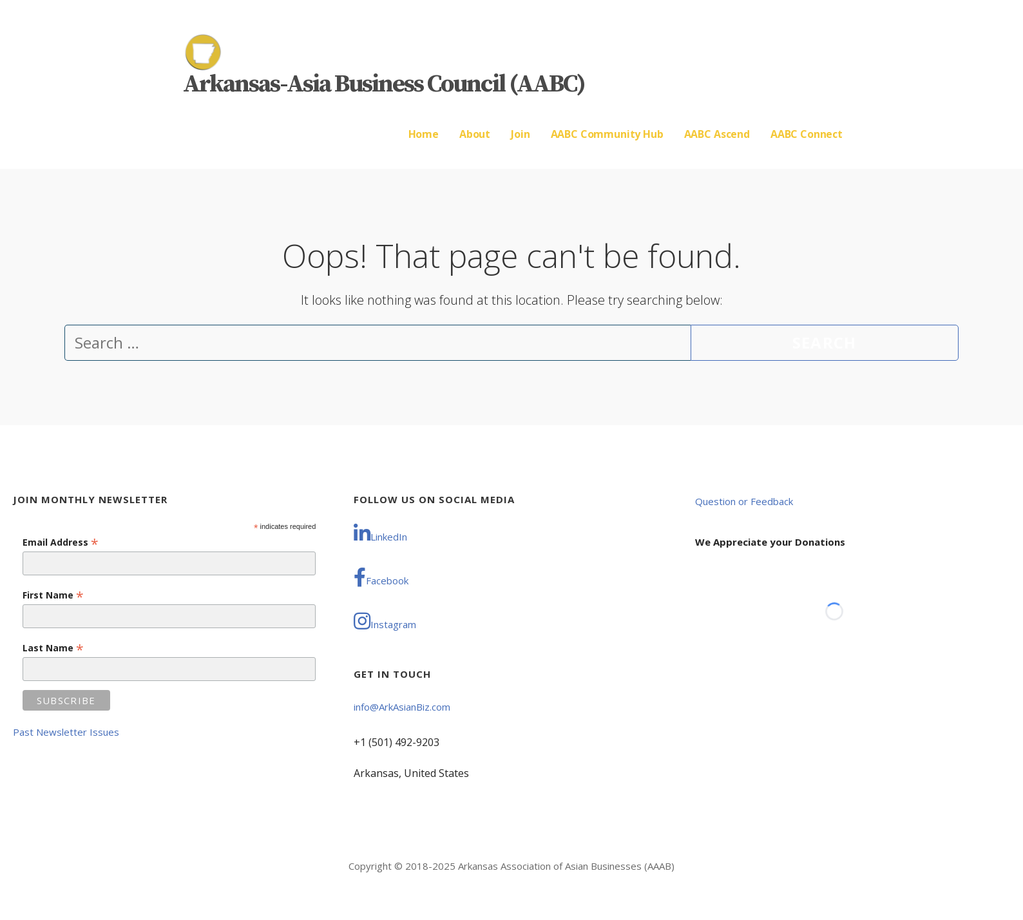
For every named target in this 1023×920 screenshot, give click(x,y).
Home (423, 134)
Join (520, 134)
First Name (53, 595)
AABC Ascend (717, 134)
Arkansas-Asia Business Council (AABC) (384, 84)
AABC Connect (806, 134)
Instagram (385, 621)
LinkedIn (380, 533)
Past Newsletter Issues (66, 731)
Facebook (381, 577)
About (474, 134)
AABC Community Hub (607, 134)
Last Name (53, 647)
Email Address (61, 542)
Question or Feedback (744, 501)
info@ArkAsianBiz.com (402, 706)
